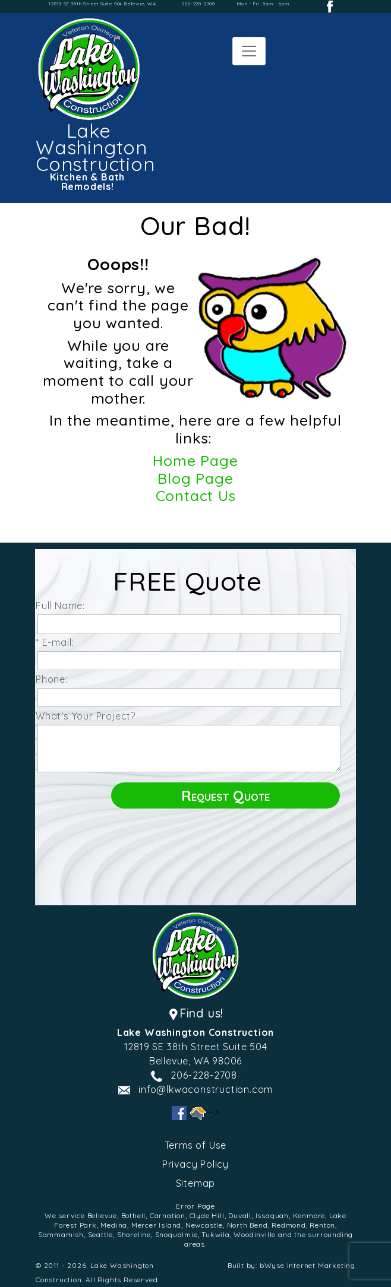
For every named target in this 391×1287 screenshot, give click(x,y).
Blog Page (195, 478)
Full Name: (63, 605)
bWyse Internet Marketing (307, 1265)
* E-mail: (58, 642)
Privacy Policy (195, 1164)
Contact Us (196, 495)
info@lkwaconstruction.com (205, 1089)
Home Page (195, 460)
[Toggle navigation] (249, 51)
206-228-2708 (198, 4)
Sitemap (196, 1183)
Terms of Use (196, 1145)
